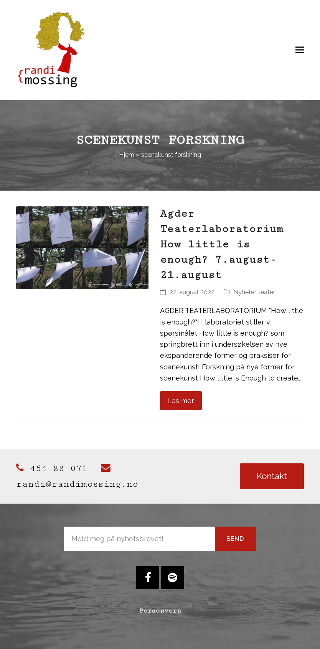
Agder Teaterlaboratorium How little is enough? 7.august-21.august (221, 244)
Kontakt (272, 476)
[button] (299, 49)
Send (235, 538)
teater (266, 292)
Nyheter (244, 292)
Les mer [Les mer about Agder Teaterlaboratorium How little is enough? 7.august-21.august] (180, 401)
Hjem (126, 154)
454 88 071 (51, 468)
